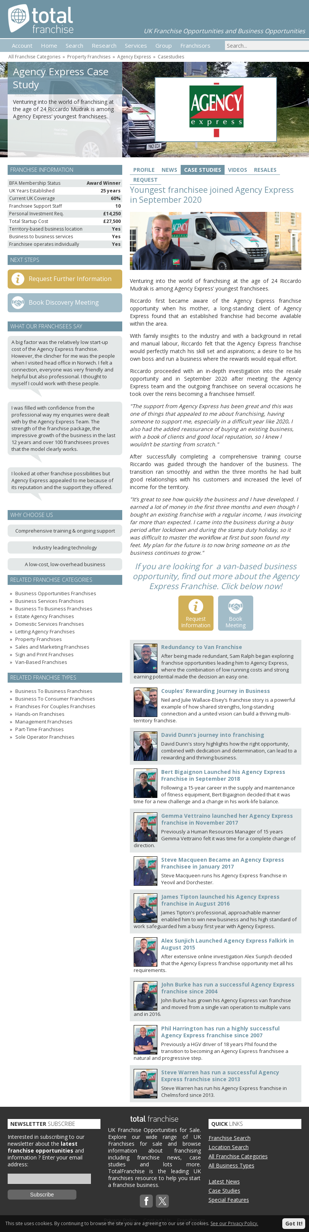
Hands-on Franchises (40, 713)
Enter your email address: (45, 1161)
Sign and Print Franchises (44, 654)
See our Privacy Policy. (234, 1223)
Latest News (224, 1181)
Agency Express (134, 56)
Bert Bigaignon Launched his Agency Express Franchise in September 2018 (223, 775)
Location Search (229, 1147)
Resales (265, 169)
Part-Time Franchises (39, 729)
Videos (237, 169)
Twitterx (162, 1201)
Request (145, 179)
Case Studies (202, 169)
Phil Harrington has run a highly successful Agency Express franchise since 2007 (220, 1032)
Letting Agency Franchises (45, 631)
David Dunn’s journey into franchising (212, 734)
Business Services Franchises (49, 600)
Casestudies (171, 56)
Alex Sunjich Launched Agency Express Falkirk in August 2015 (227, 944)
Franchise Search (230, 1138)
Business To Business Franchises (53, 608)
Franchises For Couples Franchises (55, 706)
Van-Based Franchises (41, 662)
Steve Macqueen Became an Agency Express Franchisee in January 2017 (222, 863)
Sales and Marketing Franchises (52, 646)
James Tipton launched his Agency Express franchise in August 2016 (220, 900)
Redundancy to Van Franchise (201, 647)
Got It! (294, 1223)
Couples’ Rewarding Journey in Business (215, 690)
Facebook (146, 1201)
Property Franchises (88, 56)
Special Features (229, 1199)
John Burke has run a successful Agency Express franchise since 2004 (227, 988)
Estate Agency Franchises (44, 616)
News (169, 169)
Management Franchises (44, 721)
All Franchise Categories (34, 56)
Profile (144, 169)
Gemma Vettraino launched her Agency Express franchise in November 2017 (227, 819)
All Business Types (231, 1165)
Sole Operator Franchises (44, 736)
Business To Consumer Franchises (55, 698)
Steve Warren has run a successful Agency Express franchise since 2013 (220, 1076)
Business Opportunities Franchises (55, 593)
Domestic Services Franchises (49, 623)
